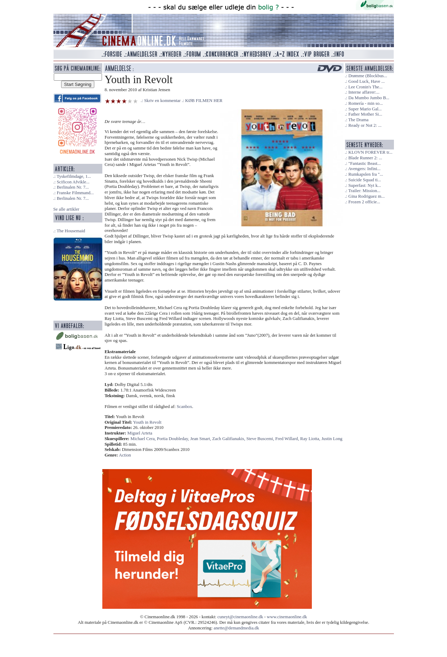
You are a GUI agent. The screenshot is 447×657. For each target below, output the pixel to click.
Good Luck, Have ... (366, 81)
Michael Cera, (144, 438)
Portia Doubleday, (173, 438)
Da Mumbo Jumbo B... (368, 97)
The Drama (358, 119)
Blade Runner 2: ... (365, 157)
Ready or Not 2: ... (364, 125)
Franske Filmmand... (75, 192)
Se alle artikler (66, 209)
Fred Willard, (287, 438)
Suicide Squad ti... (364, 179)
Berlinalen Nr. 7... (73, 187)
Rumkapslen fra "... (365, 174)
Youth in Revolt (147, 422)
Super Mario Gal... (365, 109)
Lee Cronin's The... (365, 87)
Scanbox (184, 406)
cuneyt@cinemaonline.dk (240, 616)
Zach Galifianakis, (229, 438)
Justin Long (331, 438)
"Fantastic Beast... (364, 163)
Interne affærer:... (363, 92)
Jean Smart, (201, 438)
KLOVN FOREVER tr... (370, 152)
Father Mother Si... (365, 114)
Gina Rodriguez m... (366, 196)
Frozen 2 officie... (364, 201)
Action (125, 455)
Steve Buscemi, (260, 438)
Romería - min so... (365, 103)
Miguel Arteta (139, 433)
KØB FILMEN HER (203, 100)
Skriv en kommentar (162, 100)
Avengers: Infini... (364, 168)
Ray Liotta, (311, 438)
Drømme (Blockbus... (367, 75)
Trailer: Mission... (364, 190)
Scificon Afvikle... (73, 182)
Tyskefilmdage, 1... (74, 176)
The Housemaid (71, 230)
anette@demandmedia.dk (236, 628)
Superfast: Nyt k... (364, 185)
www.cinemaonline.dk (287, 616)
